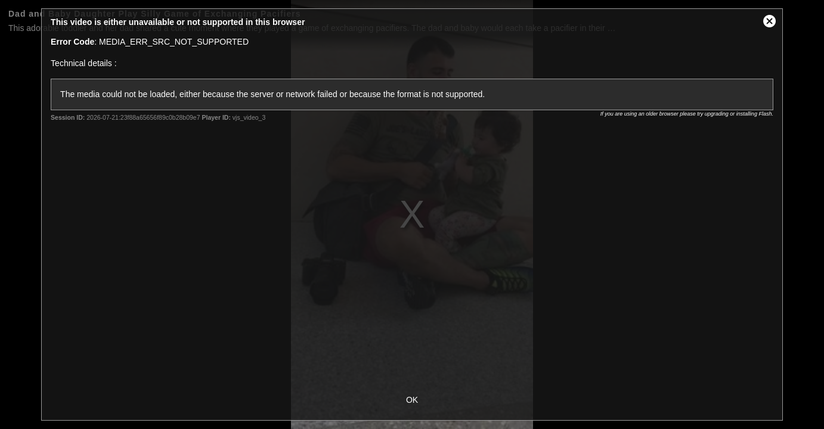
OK (412, 400)
